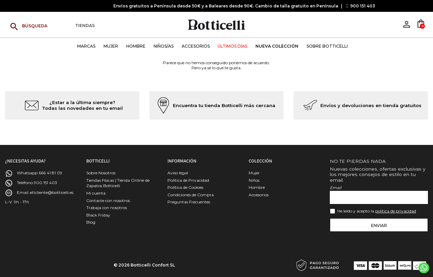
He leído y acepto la (376, 210)
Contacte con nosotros (108, 200)
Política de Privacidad (188, 180)
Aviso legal (177, 172)
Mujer (254, 172)
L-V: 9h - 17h (17, 201)
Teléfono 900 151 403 (37, 182)
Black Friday (98, 215)
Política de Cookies (185, 187)
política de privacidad (395, 210)
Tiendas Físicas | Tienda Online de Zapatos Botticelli (118, 183)
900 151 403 (362, 5)
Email (335, 187)
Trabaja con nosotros (106, 207)
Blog (90, 222)
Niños (254, 180)
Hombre (257, 187)
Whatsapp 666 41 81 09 (39, 172)
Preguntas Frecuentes (188, 201)
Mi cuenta (96, 193)
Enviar (379, 225)
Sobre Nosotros (100, 172)
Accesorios (259, 194)
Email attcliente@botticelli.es (45, 192)
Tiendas (85, 25)
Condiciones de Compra (190, 194)
